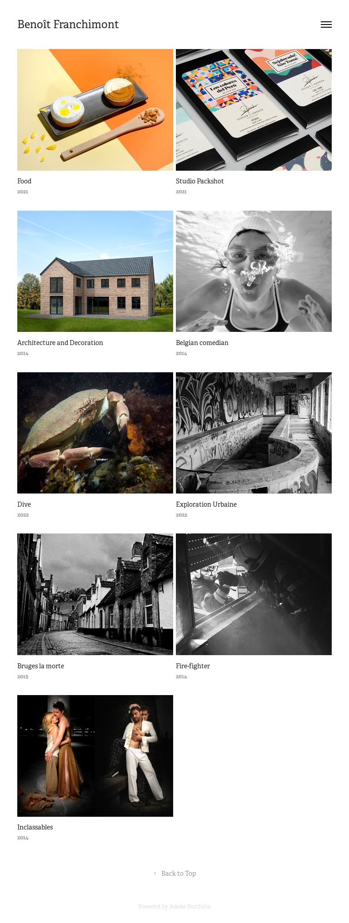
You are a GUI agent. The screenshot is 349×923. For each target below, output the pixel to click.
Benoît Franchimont (68, 24)
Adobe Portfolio (190, 906)
